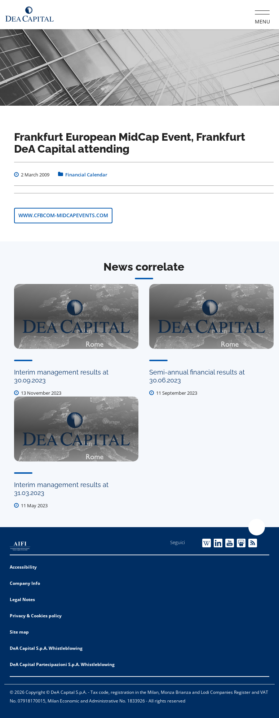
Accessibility (23, 567)
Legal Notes (22, 599)
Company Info (25, 583)
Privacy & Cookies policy (36, 616)
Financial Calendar (86, 174)
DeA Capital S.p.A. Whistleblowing (46, 648)
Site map (19, 632)
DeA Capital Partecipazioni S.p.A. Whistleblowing (62, 664)
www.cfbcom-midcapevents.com (63, 215)
